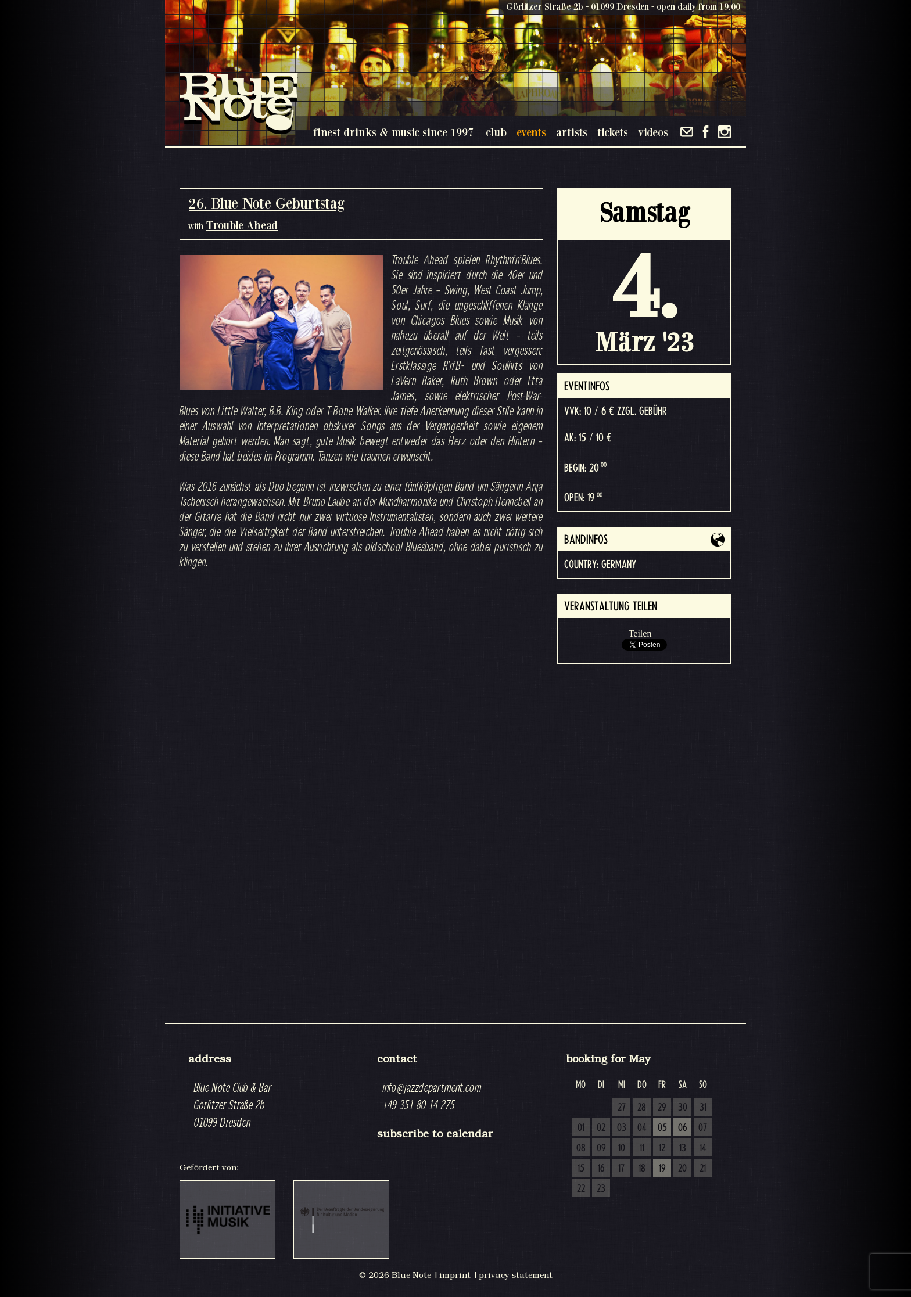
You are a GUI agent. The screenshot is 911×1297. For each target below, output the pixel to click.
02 (601, 1128)
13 (682, 1148)
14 (703, 1148)
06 (682, 1128)
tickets (612, 132)
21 (703, 1168)
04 (642, 1128)
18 (642, 1168)
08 (581, 1148)
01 (581, 1128)
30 (682, 1107)
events (531, 132)
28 (641, 1107)
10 (621, 1148)
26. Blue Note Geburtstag (267, 203)
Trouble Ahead (242, 225)
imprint (455, 1275)
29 (662, 1107)
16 (601, 1168)
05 (662, 1128)
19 (662, 1168)
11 (642, 1148)
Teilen (640, 633)
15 (581, 1168)
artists (571, 132)
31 (703, 1107)
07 (702, 1128)
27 (622, 1107)
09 (601, 1148)
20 (682, 1168)
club (496, 132)
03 (621, 1128)
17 (621, 1168)
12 (662, 1148)
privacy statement (516, 1275)
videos (653, 132)
